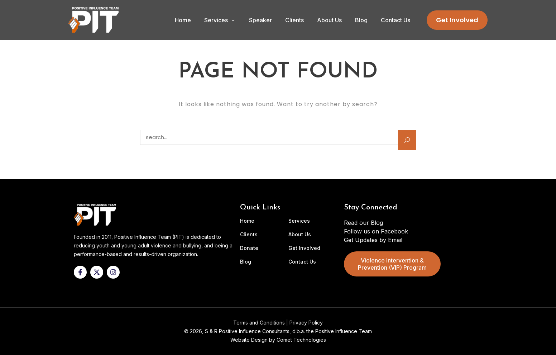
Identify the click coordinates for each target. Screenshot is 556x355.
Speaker (260, 20)
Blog (361, 20)
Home (183, 20)
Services (216, 20)
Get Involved (457, 19)
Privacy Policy (306, 323)
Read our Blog (363, 222)
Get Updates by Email (373, 239)
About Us (329, 20)
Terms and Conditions (259, 323)
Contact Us (395, 20)
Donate (249, 248)
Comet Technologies (301, 340)
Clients (294, 20)
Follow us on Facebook (376, 231)
